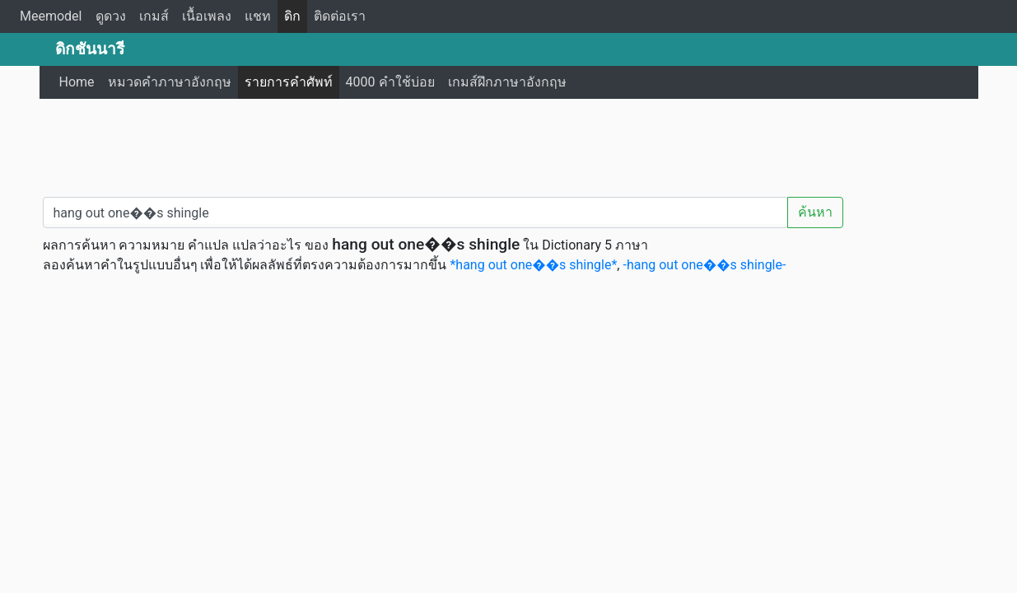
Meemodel (51, 16)
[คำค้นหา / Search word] (416, 212)
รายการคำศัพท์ (289, 82)
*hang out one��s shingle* (533, 265)
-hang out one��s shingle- (704, 265)
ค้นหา (815, 212)
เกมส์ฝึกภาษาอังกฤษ (507, 82)
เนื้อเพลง (206, 16)
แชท (258, 16)
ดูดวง (111, 16)
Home (77, 82)
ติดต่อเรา (340, 16)
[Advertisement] (509, 144)
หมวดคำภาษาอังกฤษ (169, 82)
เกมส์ (154, 16)
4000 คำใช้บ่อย (390, 82)
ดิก (292, 16)
